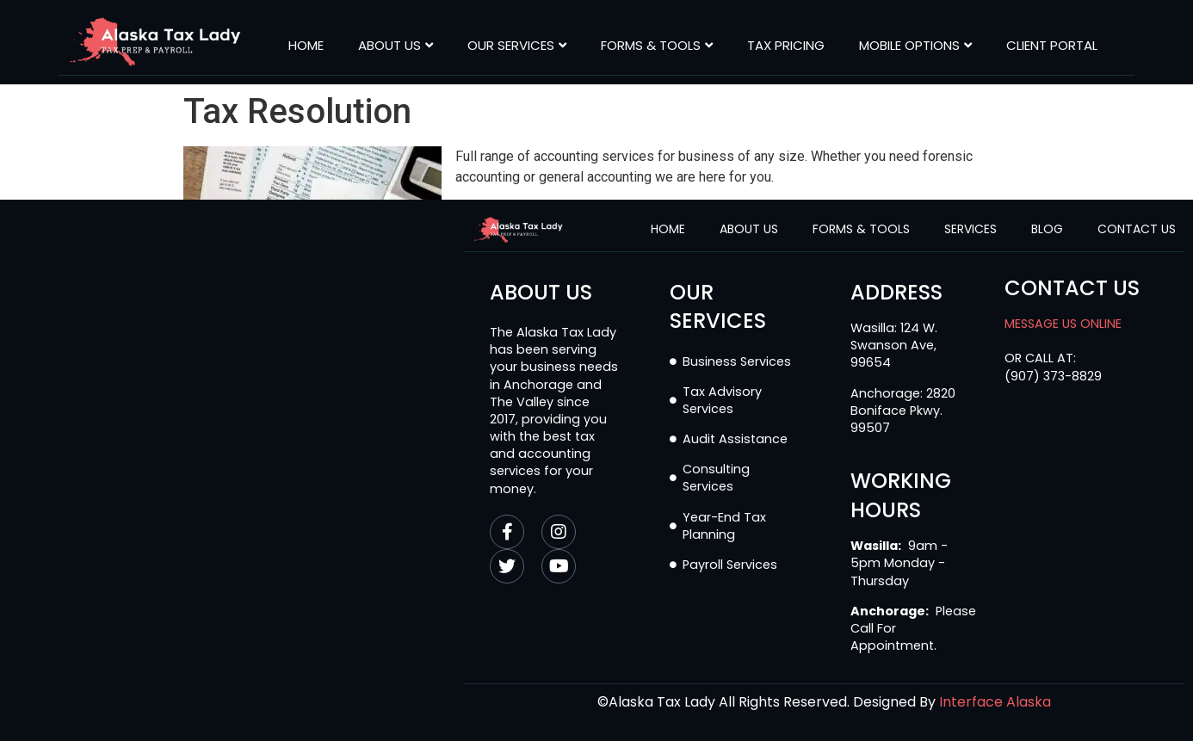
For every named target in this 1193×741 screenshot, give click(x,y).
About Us (395, 45)
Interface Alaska (995, 702)
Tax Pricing (786, 45)
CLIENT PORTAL (1051, 45)
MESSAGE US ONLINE (1063, 323)
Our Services (516, 45)
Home (306, 45)
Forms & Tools (657, 45)
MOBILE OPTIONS (915, 45)
